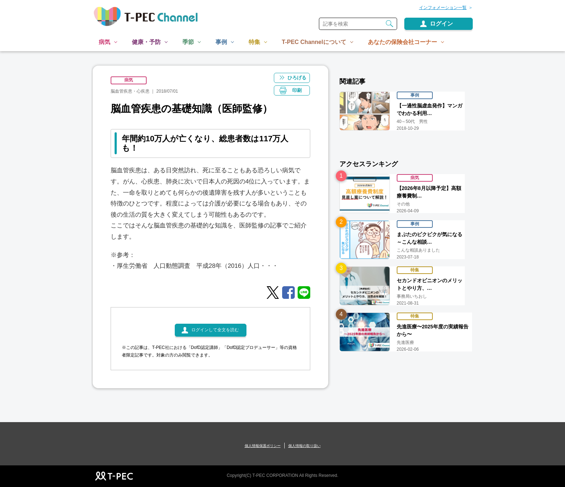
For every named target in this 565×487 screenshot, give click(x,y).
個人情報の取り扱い (304, 446)
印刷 (297, 90)
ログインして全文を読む (215, 330)
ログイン (441, 24)
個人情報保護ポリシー (263, 446)
